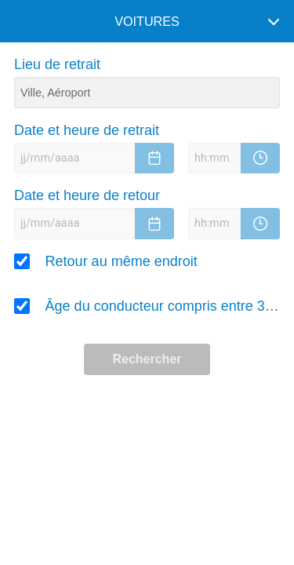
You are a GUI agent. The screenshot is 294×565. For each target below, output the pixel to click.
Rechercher (146, 359)
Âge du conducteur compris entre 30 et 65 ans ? (162, 306)
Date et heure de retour (87, 195)
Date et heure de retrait (86, 130)
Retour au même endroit (121, 261)
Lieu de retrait (57, 64)
